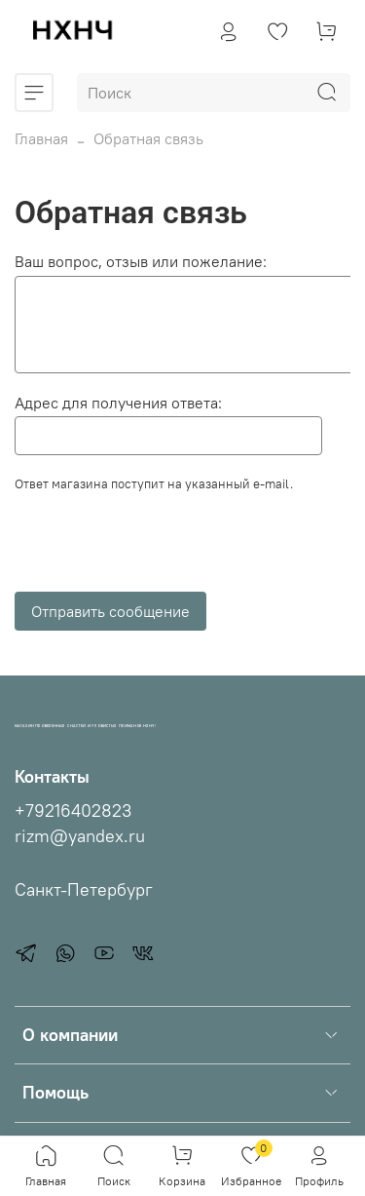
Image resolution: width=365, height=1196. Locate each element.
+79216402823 (73, 811)
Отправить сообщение (110, 611)
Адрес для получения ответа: (118, 402)
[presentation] (162, 548)
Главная (41, 138)
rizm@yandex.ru (80, 836)
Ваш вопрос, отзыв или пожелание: (141, 261)
